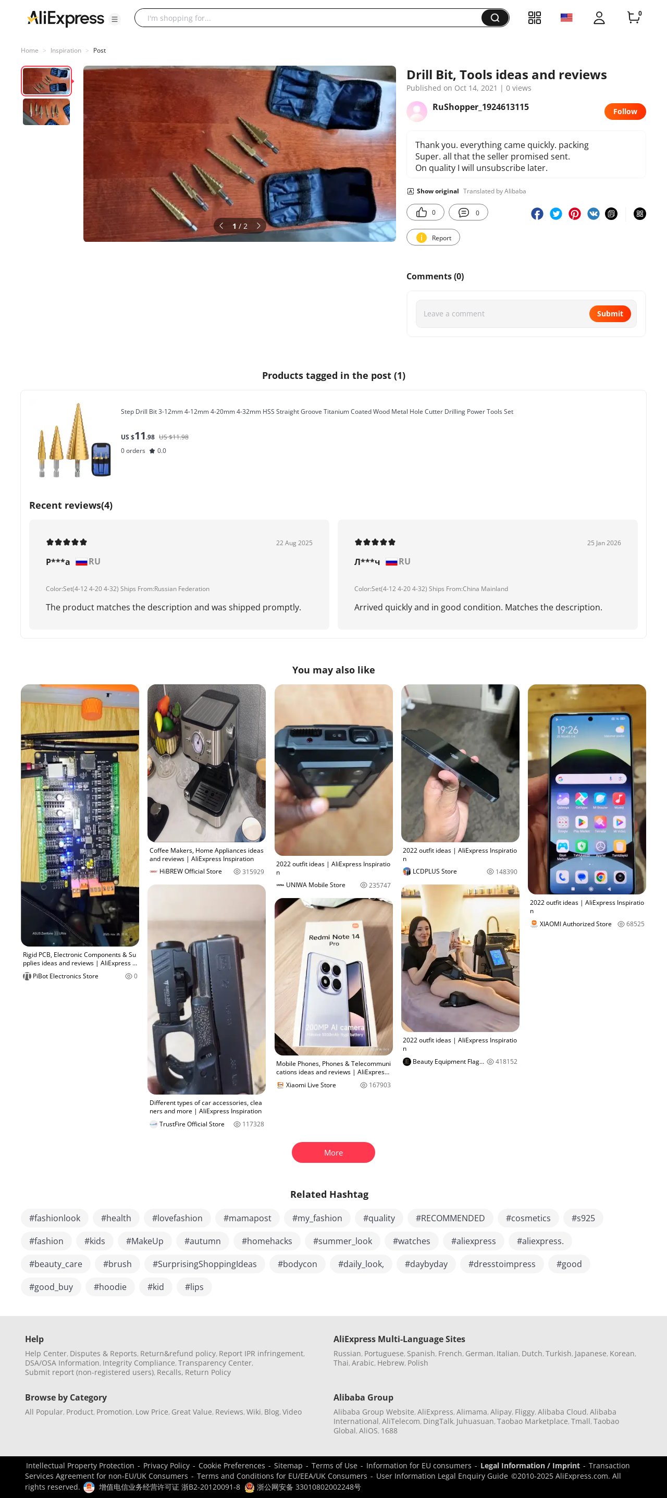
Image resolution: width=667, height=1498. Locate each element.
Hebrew (390, 1363)
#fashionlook (54, 1218)
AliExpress (435, 1412)
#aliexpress (473, 1241)
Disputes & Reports (103, 1353)
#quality (379, 1218)
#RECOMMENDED (450, 1218)
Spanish (421, 1353)
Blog (271, 1412)
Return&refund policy (178, 1353)
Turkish (559, 1353)
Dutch (532, 1353)
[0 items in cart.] (633, 17)
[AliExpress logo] (65, 18)
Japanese (591, 1353)
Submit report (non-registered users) (89, 1372)
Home (30, 50)
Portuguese (384, 1353)
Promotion (114, 1412)
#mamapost (247, 1218)
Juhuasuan (475, 1421)
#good (569, 1264)
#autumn (202, 1241)
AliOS (368, 1430)
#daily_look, (361, 1264)
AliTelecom (401, 1421)
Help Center (46, 1353)
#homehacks (267, 1241)
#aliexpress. (540, 1241)
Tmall (580, 1421)
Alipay (501, 1412)
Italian (507, 1353)
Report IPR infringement (261, 1353)
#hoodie (110, 1287)
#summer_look (342, 1241)
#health (116, 1218)
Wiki (253, 1412)
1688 (389, 1430)
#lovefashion (177, 1218)
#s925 (583, 1218)
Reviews (229, 1412)
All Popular (44, 1412)
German (479, 1353)
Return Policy (208, 1372)
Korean (622, 1353)
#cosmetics (528, 1218)
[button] (114, 19)
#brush (117, 1264)
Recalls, (170, 1372)
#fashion (46, 1241)
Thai (341, 1363)
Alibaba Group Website (374, 1412)
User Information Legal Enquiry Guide (442, 1476)
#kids (94, 1241)
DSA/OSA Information (62, 1363)
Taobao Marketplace (532, 1421)
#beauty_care (55, 1264)
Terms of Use (334, 1465)
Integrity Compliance (139, 1363)
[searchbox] (311, 18)
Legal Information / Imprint (530, 1465)
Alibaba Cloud (562, 1412)
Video (292, 1412)
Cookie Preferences (232, 1465)
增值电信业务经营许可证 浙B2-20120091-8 (169, 1487)
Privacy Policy (166, 1465)
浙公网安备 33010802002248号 (302, 1487)
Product (79, 1412)
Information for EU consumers (419, 1465)
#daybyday (426, 1264)
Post (99, 50)
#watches (411, 1241)
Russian (347, 1353)
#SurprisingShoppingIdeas (205, 1264)
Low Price (151, 1412)
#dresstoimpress (502, 1264)
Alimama (471, 1412)
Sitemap (288, 1465)
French (450, 1353)
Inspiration (66, 50)
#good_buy (51, 1287)
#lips (194, 1287)
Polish (417, 1363)
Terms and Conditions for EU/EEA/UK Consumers (282, 1476)
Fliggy (525, 1412)
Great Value (191, 1412)
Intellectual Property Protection (80, 1465)
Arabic (363, 1363)
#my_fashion (317, 1218)
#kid (155, 1287)
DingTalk (438, 1421)
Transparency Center (215, 1363)
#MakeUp (145, 1241)
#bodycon (297, 1264)
